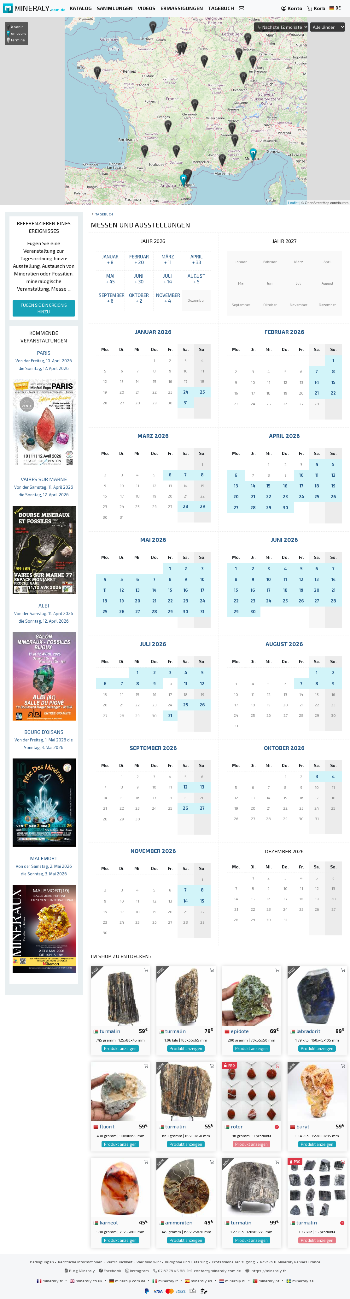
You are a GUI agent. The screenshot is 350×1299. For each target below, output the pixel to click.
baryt (299, 1126)
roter (234, 1126)
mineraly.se (300, 1280)
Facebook (110, 1270)
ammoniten (175, 1222)
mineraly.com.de (127, 1280)
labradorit (305, 1031)
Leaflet (293, 203)
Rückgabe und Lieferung (186, 1262)
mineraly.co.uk (86, 1280)
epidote (237, 1031)
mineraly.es (199, 1280)
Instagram (137, 1270)
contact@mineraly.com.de (217, 1270)
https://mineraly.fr (269, 1270)
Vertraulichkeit (119, 1262)
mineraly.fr (50, 1280)
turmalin (106, 1031)
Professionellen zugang (234, 1262)
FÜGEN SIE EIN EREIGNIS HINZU (44, 308)
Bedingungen (42, 1262)
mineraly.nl (233, 1280)
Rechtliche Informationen (80, 1262)
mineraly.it (165, 1280)
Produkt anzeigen (120, 1048)
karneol (105, 1222)
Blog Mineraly (79, 1270)
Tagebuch (104, 214)
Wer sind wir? (149, 1262)
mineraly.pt (266, 1280)
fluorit (103, 1126)
